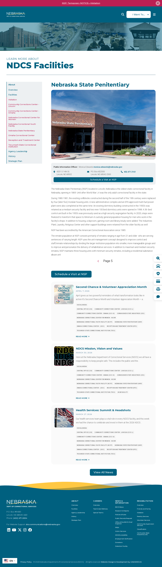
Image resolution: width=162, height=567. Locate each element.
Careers (97, 501)
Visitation (12, 99)
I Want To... (138, 14)
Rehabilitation (145, 501)
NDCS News (119, 507)
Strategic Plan (15, 161)
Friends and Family (144, 509)
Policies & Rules (120, 514)
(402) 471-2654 (20, 518)
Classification (141, 529)
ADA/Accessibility (121, 535)
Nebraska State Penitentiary (21, 130)
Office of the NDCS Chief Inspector (123, 523)
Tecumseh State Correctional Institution (22, 146)
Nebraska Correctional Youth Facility (22, 125)
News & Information (122, 502)
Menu (154, 14)
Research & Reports (122, 511)
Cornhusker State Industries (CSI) (143, 533)
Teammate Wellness (100, 509)
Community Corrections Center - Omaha (23, 112)
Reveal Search (122, 14)
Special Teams (98, 513)
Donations (118, 542)
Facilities (12, 95)
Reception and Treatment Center (24, 140)
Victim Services (120, 531)
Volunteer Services (143, 520)
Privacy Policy (26, 562)
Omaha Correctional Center (21, 135)
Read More (81, 336)
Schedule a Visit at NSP (103, 179)
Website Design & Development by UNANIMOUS (121, 562)
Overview (13, 90)
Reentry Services (143, 516)
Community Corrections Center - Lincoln (23, 105)
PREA (117, 527)
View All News (103, 472)
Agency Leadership (17, 151)
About (11, 84)
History (12, 156)
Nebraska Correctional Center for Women (24, 118)
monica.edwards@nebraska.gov (107, 167)
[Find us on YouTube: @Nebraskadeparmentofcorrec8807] (14, 530)
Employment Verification (124, 539)
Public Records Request (123, 518)
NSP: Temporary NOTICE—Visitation (81, 3)
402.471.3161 (130, 172)
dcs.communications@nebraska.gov (43, 524)
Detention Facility (121, 546)
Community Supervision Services (145, 524)
